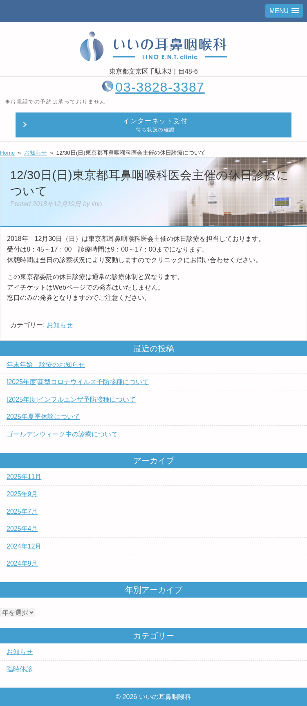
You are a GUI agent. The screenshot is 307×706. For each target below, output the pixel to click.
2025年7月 (22, 511)
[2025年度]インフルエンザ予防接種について (71, 399)
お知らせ (60, 325)
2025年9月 (22, 493)
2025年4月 (22, 528)
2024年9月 (22, 563)
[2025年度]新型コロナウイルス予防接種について (78, 381)
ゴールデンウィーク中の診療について (62, 434)
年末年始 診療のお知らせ (46, 364)
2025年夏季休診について (43, 416)
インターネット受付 (156, 125)
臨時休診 (20, 669)
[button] (284, 11)
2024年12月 (24, 546)
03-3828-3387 (159, 87)
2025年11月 (24, 476)
